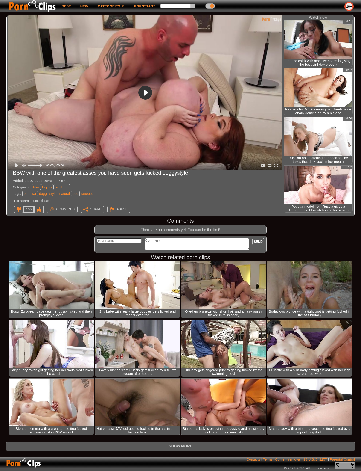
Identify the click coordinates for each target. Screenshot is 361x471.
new (84, 6)
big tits (47, 187)
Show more (180, 446)
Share (95, 209)
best (66, 6)
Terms (267, 459)
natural (64, 194)
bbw (36, 187)
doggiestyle (48, 194)
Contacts (253, 459)
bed (75, 194)
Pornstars (145, 6)
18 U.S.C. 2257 (315, 459)
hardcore (61, 187)
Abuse (122, 209)
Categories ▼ (111, 6)
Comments (65, 209)
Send (258, 241)
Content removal (288, 459)
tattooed (87, 194)
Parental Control (342, 459)
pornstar (30, 194)
